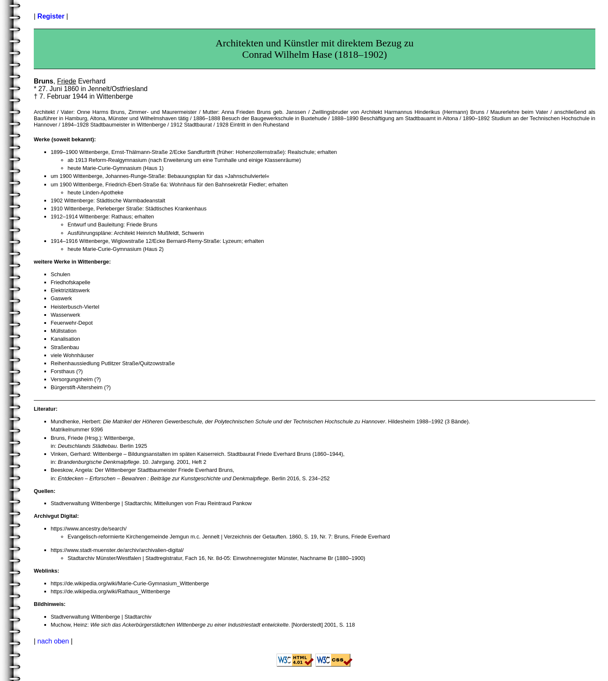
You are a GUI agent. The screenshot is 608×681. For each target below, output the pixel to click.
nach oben (53, 641)
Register (51, 16)
